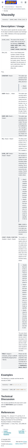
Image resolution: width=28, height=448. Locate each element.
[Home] (2, 7)
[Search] (21, 2)
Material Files (19, 6)
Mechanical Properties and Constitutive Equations (15, 8)
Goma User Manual (9, 6)
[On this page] (25, 2)
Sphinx (10, 444)
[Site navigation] (2, 2)
